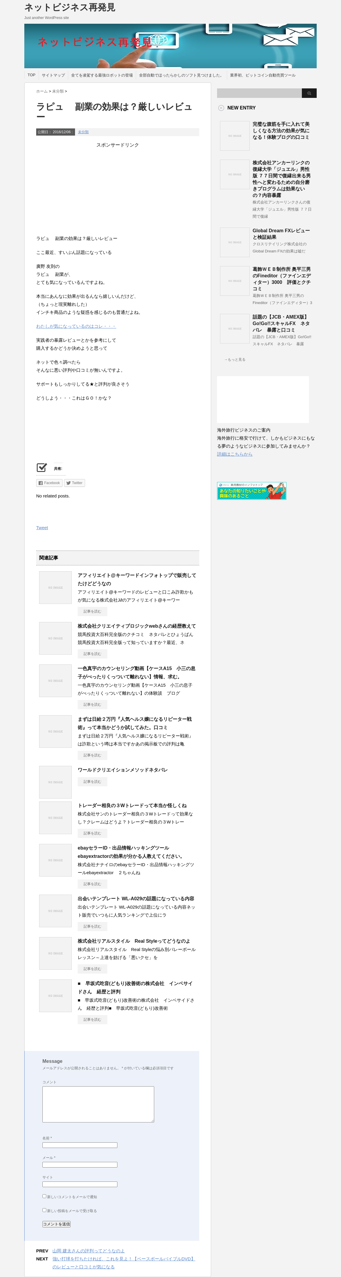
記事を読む (92, 611)
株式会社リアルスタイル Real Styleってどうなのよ (134, 941)
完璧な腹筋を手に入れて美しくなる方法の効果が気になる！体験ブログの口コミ (281, 131)
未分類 (83, 132)
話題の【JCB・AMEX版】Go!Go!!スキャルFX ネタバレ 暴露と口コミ (281, 323)
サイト (47, 1177)
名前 (47, 1138)
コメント (49, 1082)
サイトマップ (53, 75)
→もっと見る (235, 359)
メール (48, 1158)
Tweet (42, 527)
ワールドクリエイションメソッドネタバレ (123, 769)
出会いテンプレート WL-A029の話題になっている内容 (136, 898)
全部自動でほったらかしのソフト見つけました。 (181, 75)
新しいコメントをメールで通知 (72, 1197)
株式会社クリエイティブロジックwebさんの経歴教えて (137, 626)
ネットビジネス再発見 (69, 7)
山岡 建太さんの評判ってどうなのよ (88, 1250)
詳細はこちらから (235, 454)
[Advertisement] (117, 189)
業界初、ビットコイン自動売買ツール (263, 75)
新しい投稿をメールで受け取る (72, 1211)
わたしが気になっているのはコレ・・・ (76, 326)
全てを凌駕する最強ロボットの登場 (102, 75)
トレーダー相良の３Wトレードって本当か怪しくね (132, 805)
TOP (32, 75)
